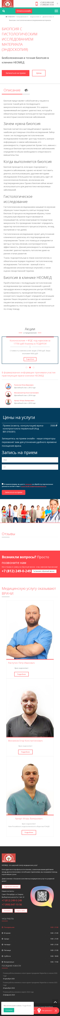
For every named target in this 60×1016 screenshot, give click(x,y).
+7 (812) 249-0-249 (47, 2)
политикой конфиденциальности (33, 486)
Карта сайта (21, 911)
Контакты (7, 911)
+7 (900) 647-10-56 (47, 5)
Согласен (8, 1010)
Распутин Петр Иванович (24, 385)
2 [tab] (30, 368)
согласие (28, 484)
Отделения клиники (11, 887)
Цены (38, 73)
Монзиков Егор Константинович (26, 393)
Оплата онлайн (24, 11)
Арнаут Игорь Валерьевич (24, 400)
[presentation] (20, 476)
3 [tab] (33, 368)
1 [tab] (26, 368)
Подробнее (30, 359)
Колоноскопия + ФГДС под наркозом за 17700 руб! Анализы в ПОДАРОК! (30, 342)
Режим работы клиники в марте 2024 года (18, 992)
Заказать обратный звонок (44, 571)
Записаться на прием (15, 73)
